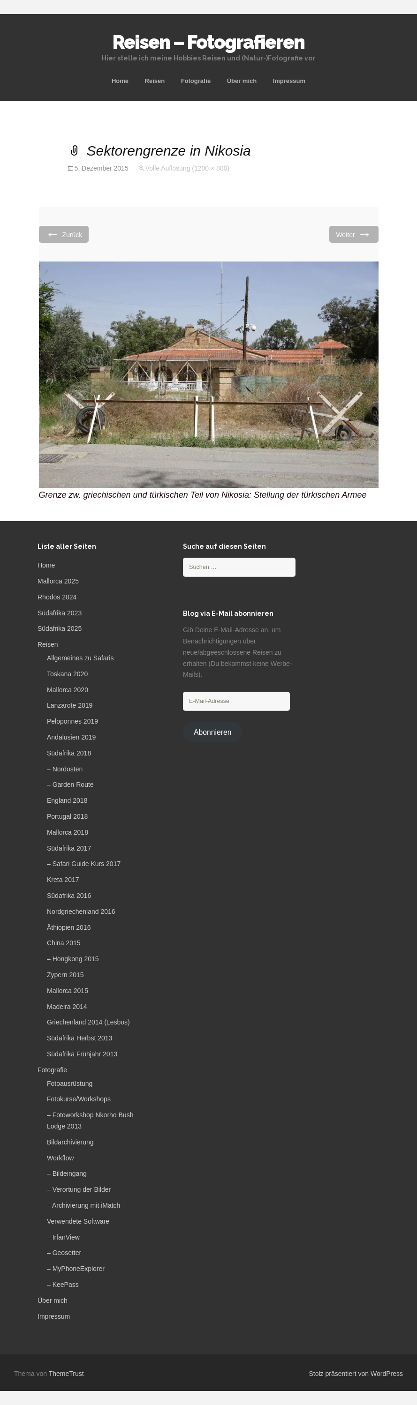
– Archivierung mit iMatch (83, 1205)
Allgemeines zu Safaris (80, 658)
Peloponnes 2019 (72, 721)
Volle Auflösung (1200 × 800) (187, 168)
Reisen (155, 81)
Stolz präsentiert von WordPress (356, 1373)
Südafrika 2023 (60, 613)
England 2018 (67, 800)
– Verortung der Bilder (79, 1189)
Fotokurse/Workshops (79, 1099)
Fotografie (196, 81)
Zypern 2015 (65, 975)
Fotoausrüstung (69, 1083)
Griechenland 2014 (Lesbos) (88, 1022)
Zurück (64, 234)
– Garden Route (70, 784)
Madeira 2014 (67, 1006)
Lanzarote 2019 (69, 705)
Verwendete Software (78, 1221)
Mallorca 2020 (67, 690)
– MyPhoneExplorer (76, 1268)
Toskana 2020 (67, 674)
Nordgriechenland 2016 (81, 911)
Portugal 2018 (67, 816)
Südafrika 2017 (69, 848)
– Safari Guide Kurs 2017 (84, 863)
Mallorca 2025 (58, 581)
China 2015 (64, 943)
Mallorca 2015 (67, 990)
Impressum (289, 81)
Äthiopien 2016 (69, 927)
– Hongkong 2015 (73, 959)
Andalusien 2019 (71, 737)
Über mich (242, 81)
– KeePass (63, 1284)
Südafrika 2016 (69, 895)
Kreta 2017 (63, 879)
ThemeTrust (66, 1373)
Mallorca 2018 (67, 832)
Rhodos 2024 (57, 597)
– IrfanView (63, 1237)
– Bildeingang (67, 1173)
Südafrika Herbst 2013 (79, 1038)
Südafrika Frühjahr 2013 (82, 1054)
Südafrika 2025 (60, 628)
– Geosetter (64, 1252)
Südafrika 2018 (69, 753)
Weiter (354, 234)
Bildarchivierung (70, 1142)
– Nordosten (65, 769)
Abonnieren (213, 732)
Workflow (60, 1158)
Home (120, 81)
